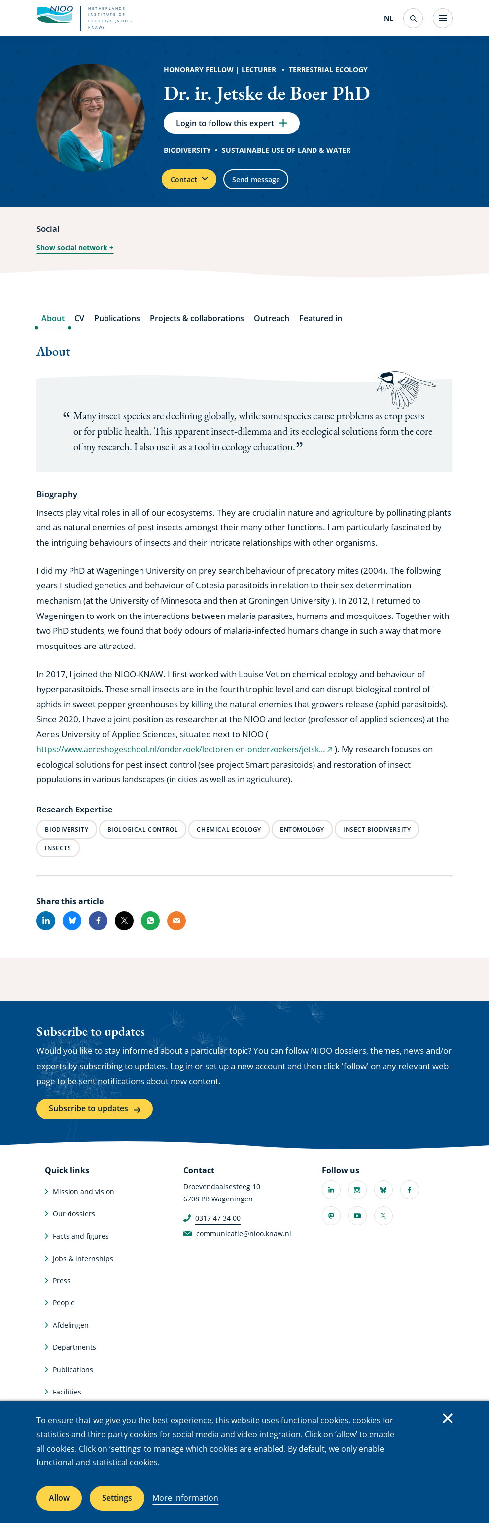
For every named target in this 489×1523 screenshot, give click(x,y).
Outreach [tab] (271, 327)
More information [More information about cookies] (185, 1497)
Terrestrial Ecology (328, 69)
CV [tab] (79, 327)
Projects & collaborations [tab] (197, 327)
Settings (117, 1497)
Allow (59, 1497)
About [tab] (53, 327)
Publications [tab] (117, 327)
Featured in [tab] (320, 327)
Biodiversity (187, 153)
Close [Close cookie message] (447, 1418)
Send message (274, 185)
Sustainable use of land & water (286, 153)
